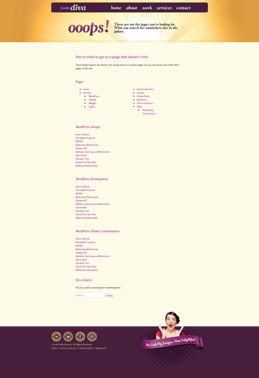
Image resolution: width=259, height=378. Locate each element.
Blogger (92, 103)
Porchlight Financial (85, 137)
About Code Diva (145, 89)
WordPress (94, 96)
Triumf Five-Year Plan (86, 162)
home (127, 64)
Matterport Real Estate (87, 165)
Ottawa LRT (81, 148)
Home (114, 8)
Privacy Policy (143, 96)
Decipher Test (82, 158)
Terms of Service (145, 103)
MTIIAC (79, 141)
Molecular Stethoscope (87, 144)
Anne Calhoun (83, 134)
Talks (139, 106)
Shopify (92, 99)
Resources (142, 99)
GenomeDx (81, 155)
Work (147, 8)
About (132, 8)
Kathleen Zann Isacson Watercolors (93, 151)
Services (164, 8)
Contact (183, 8)
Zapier (92, 106)
